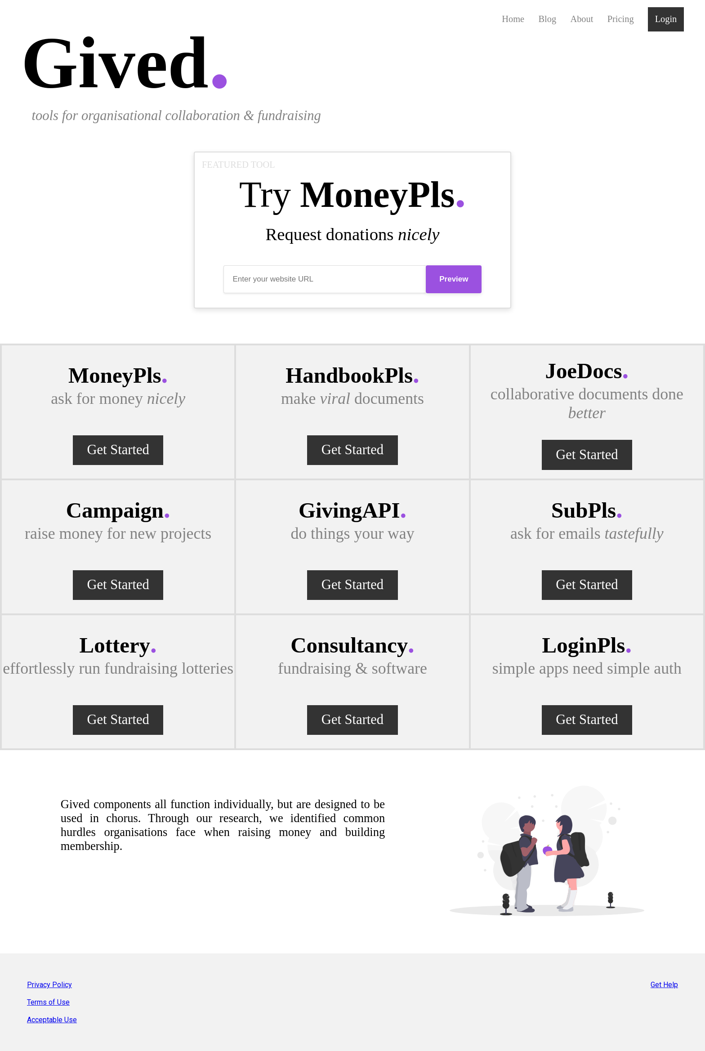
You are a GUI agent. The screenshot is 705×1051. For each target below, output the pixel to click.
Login (666, 19)
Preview (453, 279)
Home (513, 19)
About (581, 19)
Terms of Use (48, 1002)
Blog (547, 19)
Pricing (620, 19)
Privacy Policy (49, 984)
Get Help (664, 984)
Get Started (118, 449)
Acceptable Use (52, 1019)
